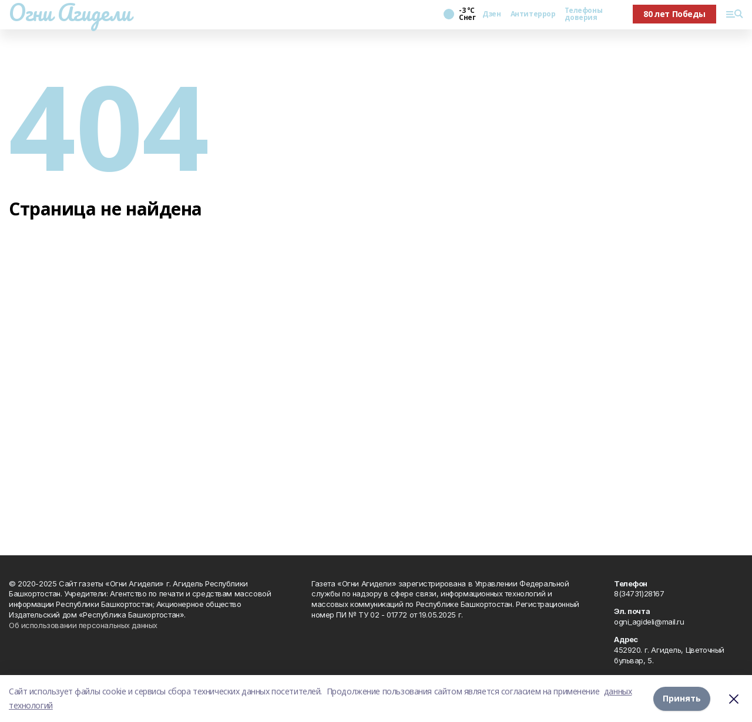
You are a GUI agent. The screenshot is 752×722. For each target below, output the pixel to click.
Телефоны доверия (583, 14)
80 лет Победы (674, 13)
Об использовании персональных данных (83, 625)
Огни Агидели (70, 12)
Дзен (491, 14)
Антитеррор (533, 14)
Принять (682, 698)
